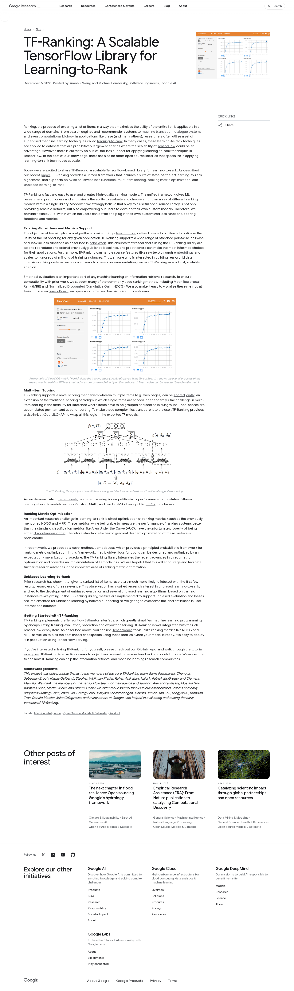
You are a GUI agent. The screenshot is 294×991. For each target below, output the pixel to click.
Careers (149, 6)
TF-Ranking (79, 170)
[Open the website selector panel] (39, 6)
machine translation (157, 131)
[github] (72, 854)
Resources (88, 6)
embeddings (184, 252)
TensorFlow (166, 146)
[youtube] (63, 854)
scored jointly (184, 395)
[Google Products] (129, 980)
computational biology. (56, 136)
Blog (167, 6)
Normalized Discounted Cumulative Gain (80, 286)
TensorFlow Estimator (83, 620)
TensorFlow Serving (72, 640)
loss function (126, 233)
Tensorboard (122, 630)
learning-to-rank (110, 141)
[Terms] (173, 980)
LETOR (150, 504)
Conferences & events (120, 6)
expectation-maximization (44, 557)
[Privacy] (155, 980)
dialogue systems (188, 131)
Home (27, 29)
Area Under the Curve (108, 528)
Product (114, 713)
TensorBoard (59, 291)
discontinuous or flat (49, 533)
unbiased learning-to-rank (44, 185)
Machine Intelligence (47, 713)
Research (65, 6)
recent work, (37, 548)
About (183, 6)
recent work (67, 499)
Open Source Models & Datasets (85, 713)
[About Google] (98, 980)
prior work (98, 243)
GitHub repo (146, 649)
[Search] (275, 6)
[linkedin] (53, 854)
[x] (43, 854)
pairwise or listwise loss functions (90, 180)
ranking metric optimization (169, 180)
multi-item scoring (132, 180)
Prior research (35, 581)
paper (45, 175)
